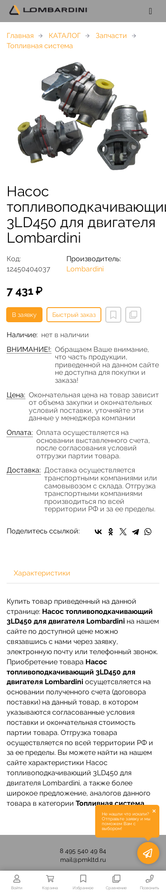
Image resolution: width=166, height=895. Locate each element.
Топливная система (40, 46)
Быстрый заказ (74, 314)
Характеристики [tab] (42, 573)
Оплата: (20, 433)
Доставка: (24, 470)
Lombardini (85, 269)
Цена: (16, 395)
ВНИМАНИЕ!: (29, 350)
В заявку (24, 314)
